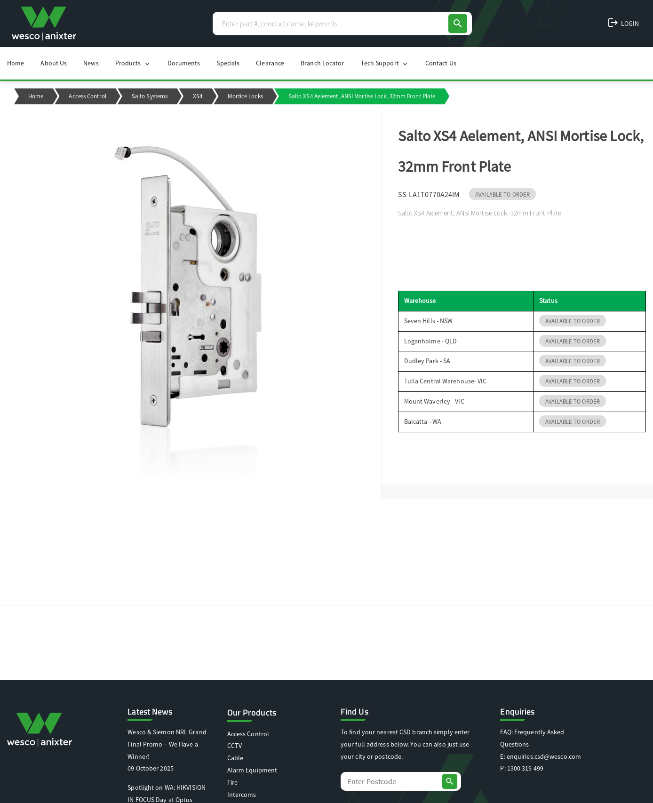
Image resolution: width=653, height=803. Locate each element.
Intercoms (241, 794)
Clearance (270, 63)
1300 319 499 (525, 768)
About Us (53, 63)
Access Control (87, 96)
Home (15, 63)
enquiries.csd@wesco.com (544, 756)
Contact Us (440, 63)
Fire (232, 782)
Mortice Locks (245, 96)
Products (133, 63)
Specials (227, 63)
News (90, 63)
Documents (183, 63)
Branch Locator (322, 63)
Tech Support (385, 63)
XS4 (197, 96)
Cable (235, 758)
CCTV (234, 745)
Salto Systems (149, 96)
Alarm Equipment (252, 770)
